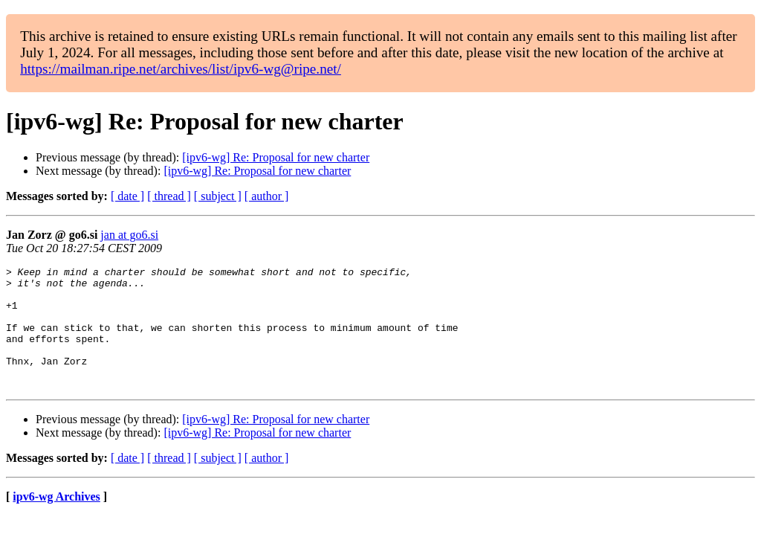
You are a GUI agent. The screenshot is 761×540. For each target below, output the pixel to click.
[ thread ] (169, 196)
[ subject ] (218, 196)
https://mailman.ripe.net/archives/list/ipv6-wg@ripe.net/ (180, 69)
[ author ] (267, 196)
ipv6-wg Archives (56, 521)
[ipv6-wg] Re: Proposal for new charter (275, 157)
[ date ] (127, 196)
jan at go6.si (129, 234)
